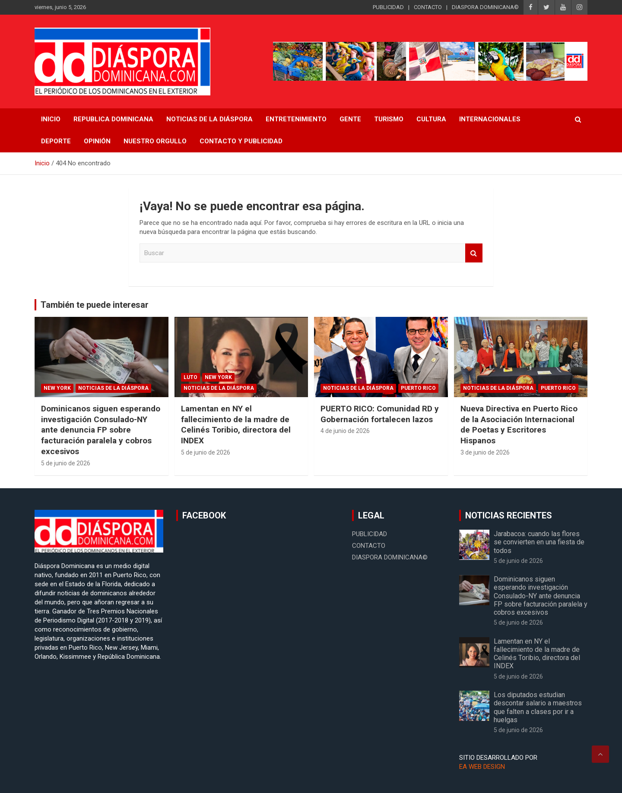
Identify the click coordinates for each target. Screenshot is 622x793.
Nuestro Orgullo (155, 141)
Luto (190, 377)
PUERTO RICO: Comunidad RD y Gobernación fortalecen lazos (380, 414)
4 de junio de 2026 (345, 430)
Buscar (473, 253)
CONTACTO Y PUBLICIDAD (241, 141)
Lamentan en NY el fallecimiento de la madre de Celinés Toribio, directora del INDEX (236, 424)
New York (57, 388)
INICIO (50, 119)
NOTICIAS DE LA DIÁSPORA (209, 119)
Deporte (56, 141)
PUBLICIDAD (388, 7)
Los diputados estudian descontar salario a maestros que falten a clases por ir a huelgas (538, 707)
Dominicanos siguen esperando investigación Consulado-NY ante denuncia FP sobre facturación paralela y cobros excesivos (100, 430)
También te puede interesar (95, 305)
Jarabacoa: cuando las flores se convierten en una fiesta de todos (539, 542)
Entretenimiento (296, 119)
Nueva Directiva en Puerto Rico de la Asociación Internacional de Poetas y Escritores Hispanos (519, 424)
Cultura (431, 119)
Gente (350, 119)
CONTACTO (428, 7)
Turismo (388, 119)
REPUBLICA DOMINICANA (113, 119)
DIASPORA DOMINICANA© (485, 7)
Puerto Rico (418, 388)
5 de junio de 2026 (65, 463)
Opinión (97, 141)
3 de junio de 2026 (485, 452)
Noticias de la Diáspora (113, 388)
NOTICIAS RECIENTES (508, 515)
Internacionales (489, 119)
